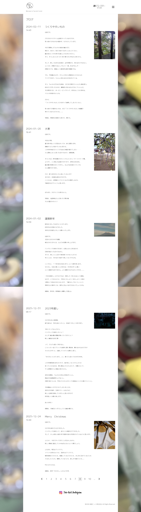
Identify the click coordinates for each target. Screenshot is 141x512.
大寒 (47, 128)
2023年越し (51, 308)
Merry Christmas (55, 416)
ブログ (29, 19)
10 (89, 478)
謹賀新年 (50, 218)
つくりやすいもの (55, 26)
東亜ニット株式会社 (96, 504)
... (94, 478)
